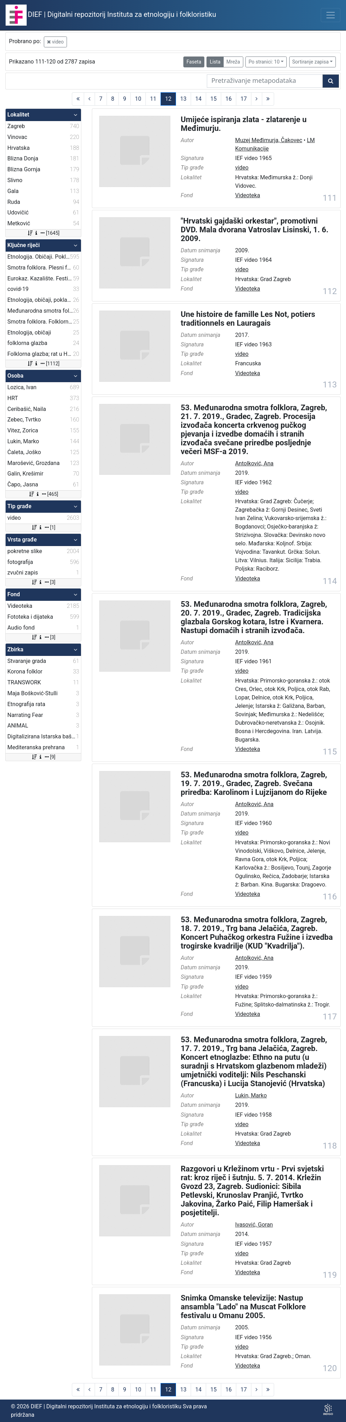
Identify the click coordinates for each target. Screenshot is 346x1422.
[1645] (43, 233)
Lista (215, 62)
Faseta (193, 62)
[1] (43, 527)
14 (198, 98)
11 (153, 98)
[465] (43, 494)
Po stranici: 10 (264, 62)
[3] (43, 582)
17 (243, 98)
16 (228, 98)
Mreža (233, 62)
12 (168, 98)
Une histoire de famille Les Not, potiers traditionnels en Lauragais (248, 318)
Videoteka (247, 195)
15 (213, 98)
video (55, 42)
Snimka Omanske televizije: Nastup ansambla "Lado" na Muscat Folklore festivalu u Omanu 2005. (243, 1307)
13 (183, 98)
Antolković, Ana (254, 463)
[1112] (43, 363)
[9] (43, 757)
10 (138, 98)
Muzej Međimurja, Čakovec (268, 140)
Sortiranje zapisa (310, 62)
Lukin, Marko (251, 1095)
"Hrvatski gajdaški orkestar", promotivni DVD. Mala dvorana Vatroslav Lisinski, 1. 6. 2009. (254, 230)
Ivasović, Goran (254, 1224)
